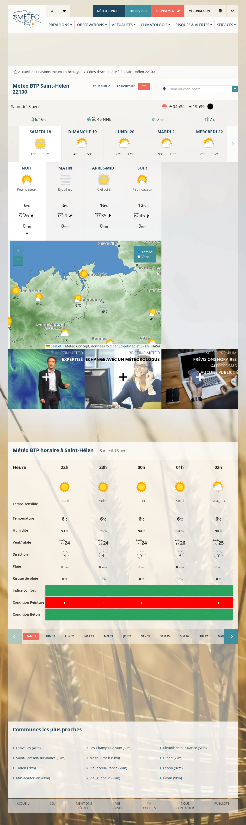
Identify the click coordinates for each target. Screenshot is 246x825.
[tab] (31, 636)
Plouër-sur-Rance (106, 768)
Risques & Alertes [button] (192, 24)
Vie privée (117, 805)
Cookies (149, 806)
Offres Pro (138, 11)
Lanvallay (27, 748)
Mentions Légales (84, 805)
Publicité (221, 803)
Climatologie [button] (154, 24)
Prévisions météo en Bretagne (58, 71)
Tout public (101, 86)
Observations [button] (90, 24)
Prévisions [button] (59, 24)
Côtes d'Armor (98, 71)
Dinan (171, 758)
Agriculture (126, 86)
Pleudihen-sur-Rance (183, 748)
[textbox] (202, 89)
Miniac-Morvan (31, 778)
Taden (24, 768)
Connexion (199, 11)
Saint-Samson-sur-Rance (39, 758)
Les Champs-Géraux (108, 748)
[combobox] (202, 88)
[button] (78, 300)
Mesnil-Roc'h (103, 758)
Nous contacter (185, 805)
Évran (171, 778)
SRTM (145, 346)
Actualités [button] (122, 24)
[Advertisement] (123, 49)
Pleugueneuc (103, 778)
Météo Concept (109, 11)
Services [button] (225, 24)
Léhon (171, 768)
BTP (143, 86)
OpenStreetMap (122, 346)
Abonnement (168, 11)
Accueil (22, 71)
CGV (52, 803)
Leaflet (53, 346)
